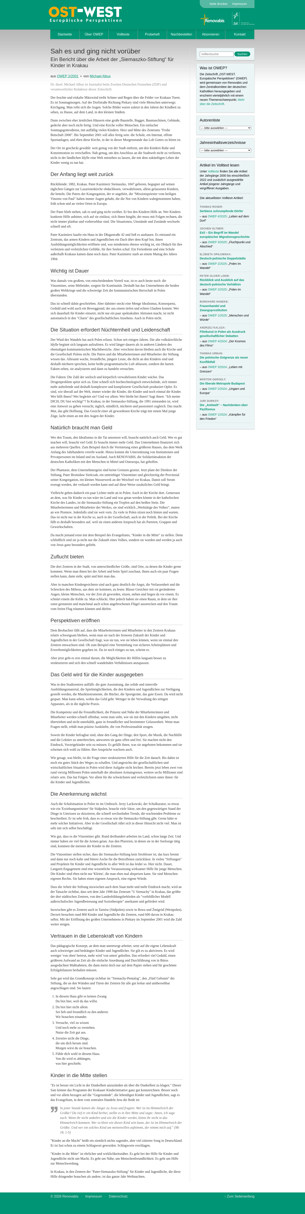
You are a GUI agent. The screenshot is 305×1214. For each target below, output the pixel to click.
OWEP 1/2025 (217, 315)
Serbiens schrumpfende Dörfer (221, 211)
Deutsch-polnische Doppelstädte (223, 258)
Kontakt (239, 34)
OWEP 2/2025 (217, 263)
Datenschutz (118, 1196)
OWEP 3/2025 (217, 242)
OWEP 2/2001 (67, 76)
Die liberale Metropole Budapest (222, 383)
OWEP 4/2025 (217, 216)
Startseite (65, 34)
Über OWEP (94, 34)
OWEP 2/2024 (217, 388)
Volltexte (123, 34)
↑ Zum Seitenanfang (239, 1196)
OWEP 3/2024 (217, 367)
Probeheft (152, 34)
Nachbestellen (181, 34)
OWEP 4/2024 (217, 341)
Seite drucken (218, 3)
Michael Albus (100, 76)
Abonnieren (210, 34)
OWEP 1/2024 (217, 414)
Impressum (239, 3)
